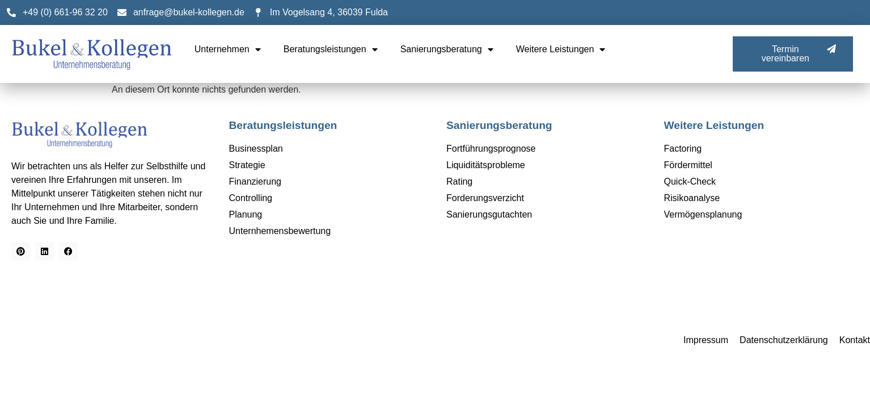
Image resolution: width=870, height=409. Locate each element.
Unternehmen (228, 49)
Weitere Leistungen (561, 49)
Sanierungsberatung (446, 49)
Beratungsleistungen (331, 49)
